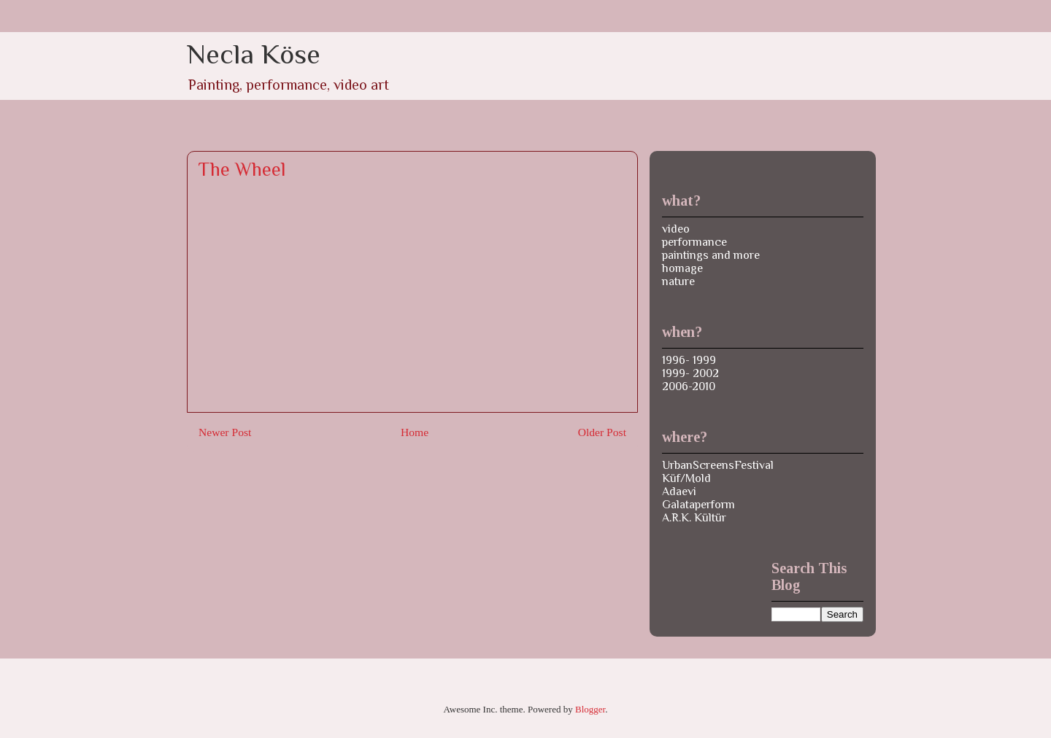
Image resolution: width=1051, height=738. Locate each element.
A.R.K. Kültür (694, 517)
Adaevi (679, 491)
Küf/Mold (686, 478)
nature (678, 281)
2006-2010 (688, 386)
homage (682, 268)
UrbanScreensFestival (718, 465)
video (676, 229)
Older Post (602, 432)
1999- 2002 (690, 373)
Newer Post (225, 432)
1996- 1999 (689, 360)
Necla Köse (253, 54)
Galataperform (698, 504)
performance (694, 242)
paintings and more (711, 255)
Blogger (590, 709)
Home (414, 432)
